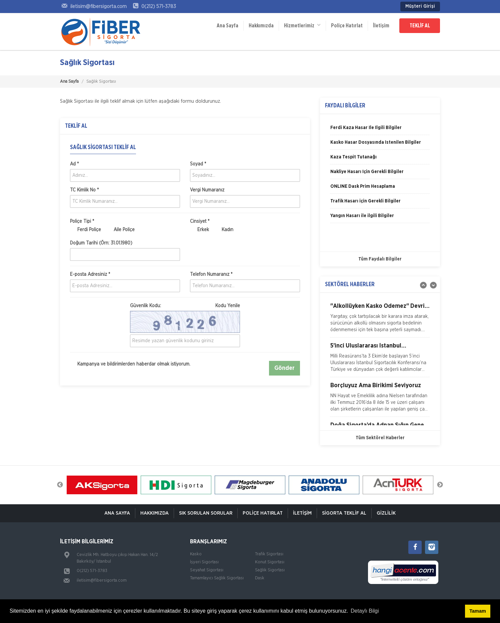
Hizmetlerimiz (302, 25)
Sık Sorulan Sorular (205, 513)
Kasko (196, 554)
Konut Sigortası (269, 562)
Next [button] (440, 485)
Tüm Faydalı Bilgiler (380, 259)
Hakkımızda (261, 25)
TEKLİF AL (420, 25)
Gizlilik (386, 513)
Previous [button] (60, 485)
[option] (380, 130)
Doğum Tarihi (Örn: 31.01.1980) (101, 243)
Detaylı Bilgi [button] (365, 611)
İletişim (381, 25)
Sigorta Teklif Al (344, 513)
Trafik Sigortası (269, 554)
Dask (259, 578)
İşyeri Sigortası (204, 562)
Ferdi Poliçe (85, 230)
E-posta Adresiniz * (90, 274)
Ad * (74, 164)
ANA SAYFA (117, 513)
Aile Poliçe (120, 230)
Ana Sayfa (227, 25)
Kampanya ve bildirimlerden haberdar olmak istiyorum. (130, 365)
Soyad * (198, 164)
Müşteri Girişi (420, 6)
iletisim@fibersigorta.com (102, 580)
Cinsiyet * (199, 221)
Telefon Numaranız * (211, 274)
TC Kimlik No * (84, 190)
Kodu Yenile (227, 305)
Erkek (199, 230)
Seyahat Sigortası (206, 570)
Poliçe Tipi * (82, 221)
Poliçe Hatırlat (347, 25)
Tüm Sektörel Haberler (380, 438)
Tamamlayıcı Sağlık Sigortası (217, 578)
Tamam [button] (477, 611)
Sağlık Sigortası (270, 570)
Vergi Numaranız (207, 190)
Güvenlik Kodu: (185, 305)
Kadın (223, 230)
